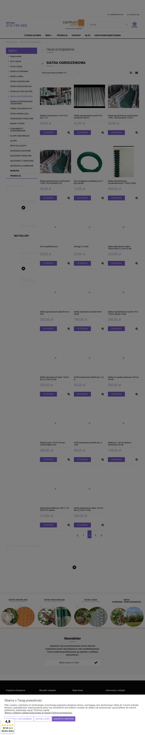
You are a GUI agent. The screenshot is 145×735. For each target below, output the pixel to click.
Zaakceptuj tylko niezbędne (19, 719)
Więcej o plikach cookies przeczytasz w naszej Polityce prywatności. (38, 712)
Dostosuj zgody (43, 719)
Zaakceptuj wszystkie (64, 719)
